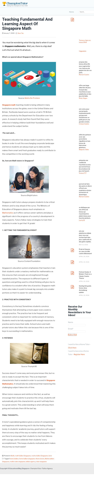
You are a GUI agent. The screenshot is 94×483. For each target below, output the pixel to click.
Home (71, 12)
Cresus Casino (84, 124)
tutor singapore (41, 461)
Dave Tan (21, 33)
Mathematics (7, 213)
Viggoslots (82, 51)
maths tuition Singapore (39, 456)
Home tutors (40, 459)
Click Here (72, 348)
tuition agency (30, 461)
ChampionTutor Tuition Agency (41, 468)
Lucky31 (82, 220)
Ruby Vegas (83, 98)
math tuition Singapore (23, 456)
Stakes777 (82, 173)
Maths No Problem (32, 98)
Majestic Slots (84, 149)
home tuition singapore (27, 459)
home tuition (14, 459)
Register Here (79, 354)
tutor (50, 456)
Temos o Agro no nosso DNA (85, 41)
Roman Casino (84, 74)
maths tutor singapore (17, 461)
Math (12, 456)
